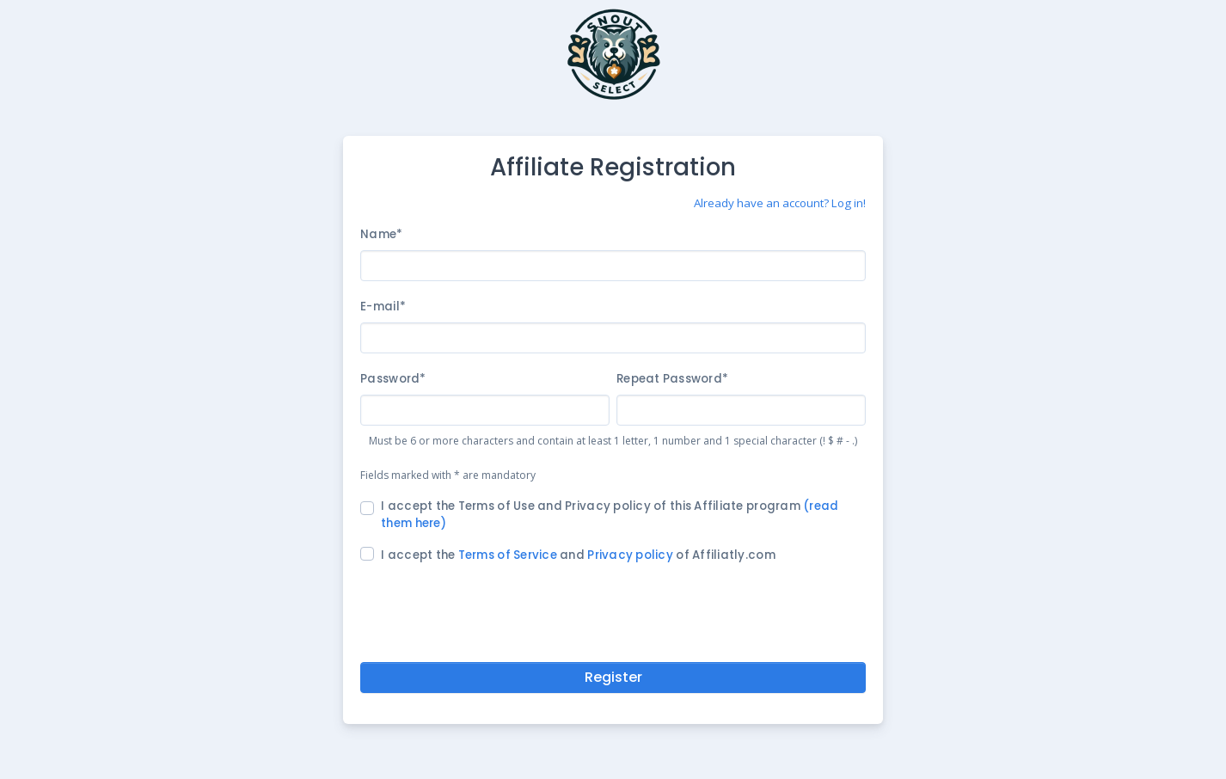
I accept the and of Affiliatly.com (578, 555)
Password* (393, 379)
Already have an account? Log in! (780, 203)
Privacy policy (630, 555)
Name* (381, 234)
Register (613, 677)
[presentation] (613, 609)
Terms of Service (507, 555)
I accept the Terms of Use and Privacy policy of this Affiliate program (609, 514)
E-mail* (383, 306)
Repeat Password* (672, 379)
